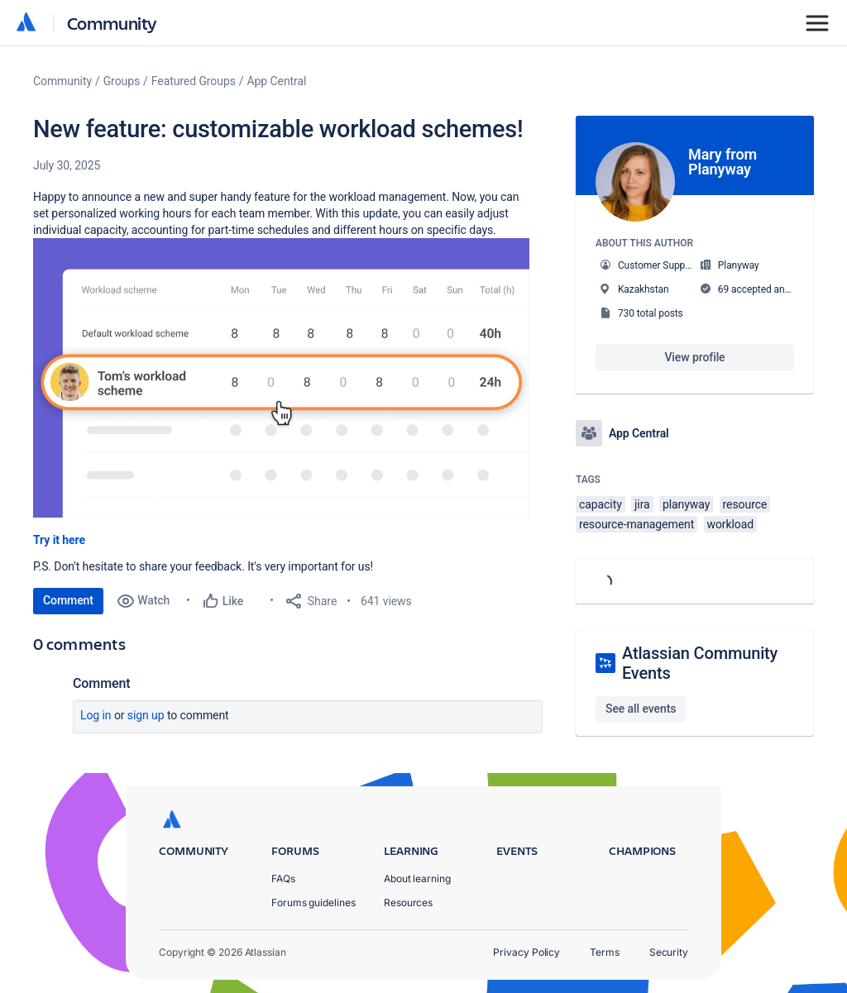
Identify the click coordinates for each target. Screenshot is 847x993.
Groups (121, 81)
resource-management (636, 524)
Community (112, 23)
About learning (417, 878)
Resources (408, 902)
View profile (694, 357)
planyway (686, 504)
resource (745, 504)
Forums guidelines (313, 902)
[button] (281, 378)
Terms (605, 952)
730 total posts (650, 313)
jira (642, 504)
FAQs (283, 878)
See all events (640, 708)
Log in (96, 715)
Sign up (146, 715)
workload (730, 524)
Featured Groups (193, 81)
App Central (277, 81)
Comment (68, 600)
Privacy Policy (526, 952)
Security (668, 952)
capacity (600, 504)
